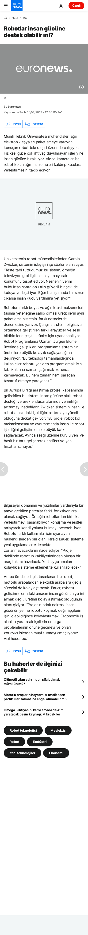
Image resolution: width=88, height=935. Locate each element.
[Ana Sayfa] (5, 18)
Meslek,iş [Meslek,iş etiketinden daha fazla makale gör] (58, 730)
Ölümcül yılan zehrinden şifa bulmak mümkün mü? (32, 681)
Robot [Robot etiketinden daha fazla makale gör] (14, 741)
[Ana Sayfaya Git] (17, 5)
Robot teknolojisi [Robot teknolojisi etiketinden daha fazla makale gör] (23, 730)
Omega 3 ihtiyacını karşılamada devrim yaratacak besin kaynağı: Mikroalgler (34, 712)
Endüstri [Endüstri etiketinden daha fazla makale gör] (40, 741)
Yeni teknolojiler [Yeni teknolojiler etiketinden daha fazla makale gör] (22, 753)
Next (15, 18)
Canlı (76, 6)
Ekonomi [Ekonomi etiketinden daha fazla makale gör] (56, 753)
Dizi (25, 18)
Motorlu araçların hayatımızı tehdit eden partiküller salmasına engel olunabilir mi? (35, 697)
